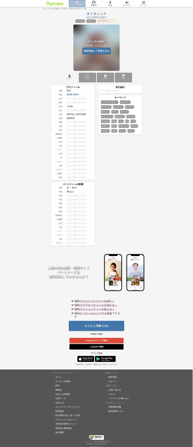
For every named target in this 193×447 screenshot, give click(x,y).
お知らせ (59, 403)
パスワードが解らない (119, 398)
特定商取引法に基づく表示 (67, 415)
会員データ (60, 398)
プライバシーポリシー (65, 420)
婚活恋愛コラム (116, 411)
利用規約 (59, 411)
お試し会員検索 (62, 394)
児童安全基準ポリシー (65, 424)
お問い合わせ (115, 390)
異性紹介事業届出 (63, 428)
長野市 (76, 95)
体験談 (58, 390)
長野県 (70, 95)
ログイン (113, 381)
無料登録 (113, 377)
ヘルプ (112, 394)
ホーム (58, 377)
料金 (57, 385)
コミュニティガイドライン (67, 407)
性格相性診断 (115, 407)
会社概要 (59, 432)
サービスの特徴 (62, 381)
